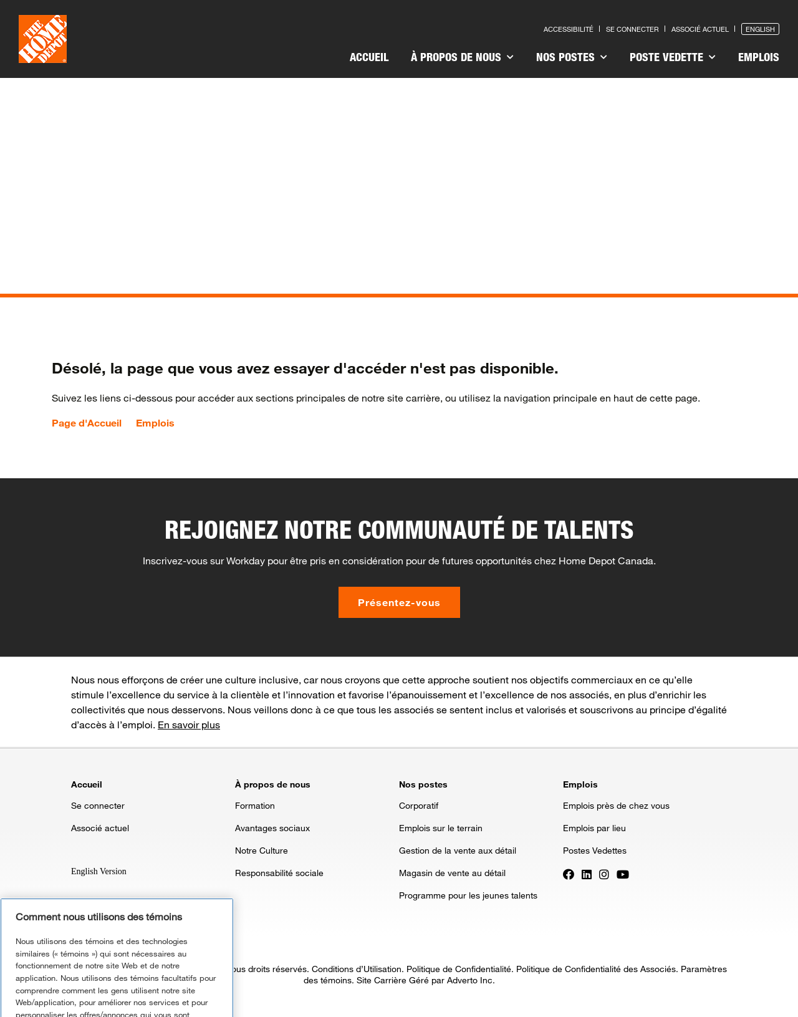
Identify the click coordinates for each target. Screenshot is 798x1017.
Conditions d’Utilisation (356, 968)
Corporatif (418, 805)
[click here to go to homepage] (43, 39)
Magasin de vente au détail (452, 872)
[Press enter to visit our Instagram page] (604, 873)
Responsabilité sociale (279, 872)
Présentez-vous (399, 602)
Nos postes (571, 57)
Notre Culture (261, 850)
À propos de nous (462, 57)
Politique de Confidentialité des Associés (596, 968)
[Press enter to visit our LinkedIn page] (587, 873)
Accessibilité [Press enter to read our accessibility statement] (569, 29)
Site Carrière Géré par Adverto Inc (425, 980)
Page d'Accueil (87, 422)
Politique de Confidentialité (458, 968)
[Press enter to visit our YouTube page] (623, 873)
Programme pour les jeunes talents (468, 895)
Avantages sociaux (272, 827)
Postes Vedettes (595, 850)
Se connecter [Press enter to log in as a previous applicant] (632, 29)
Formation (255, 805)
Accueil (369, 57)
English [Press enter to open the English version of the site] (760, 29)
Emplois (758, 57)
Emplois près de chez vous (616, 805)
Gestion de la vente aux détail (457, 850)
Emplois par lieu (594, 827)
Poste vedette (673, 57)
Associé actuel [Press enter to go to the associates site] (700, 29)
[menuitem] (369, 58)
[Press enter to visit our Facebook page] (568, 873)
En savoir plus (189, 724)
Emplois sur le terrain (441, 827)
